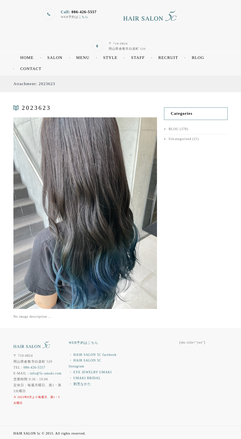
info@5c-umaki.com (45, 373)
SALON (55, 57)
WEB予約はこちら (83, 343)
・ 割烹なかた (80, 384)
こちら (83, 17)
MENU (82, 57)
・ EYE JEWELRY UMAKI (90, 372)
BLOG (198, 57)
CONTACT (30, 68)
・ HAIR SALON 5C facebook (92, 355)
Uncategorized (180, 139)
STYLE (110, 57)
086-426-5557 (34, 367)
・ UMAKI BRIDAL (85, 378)
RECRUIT (168, 57)
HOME (27, 57)
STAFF (138, 57)
